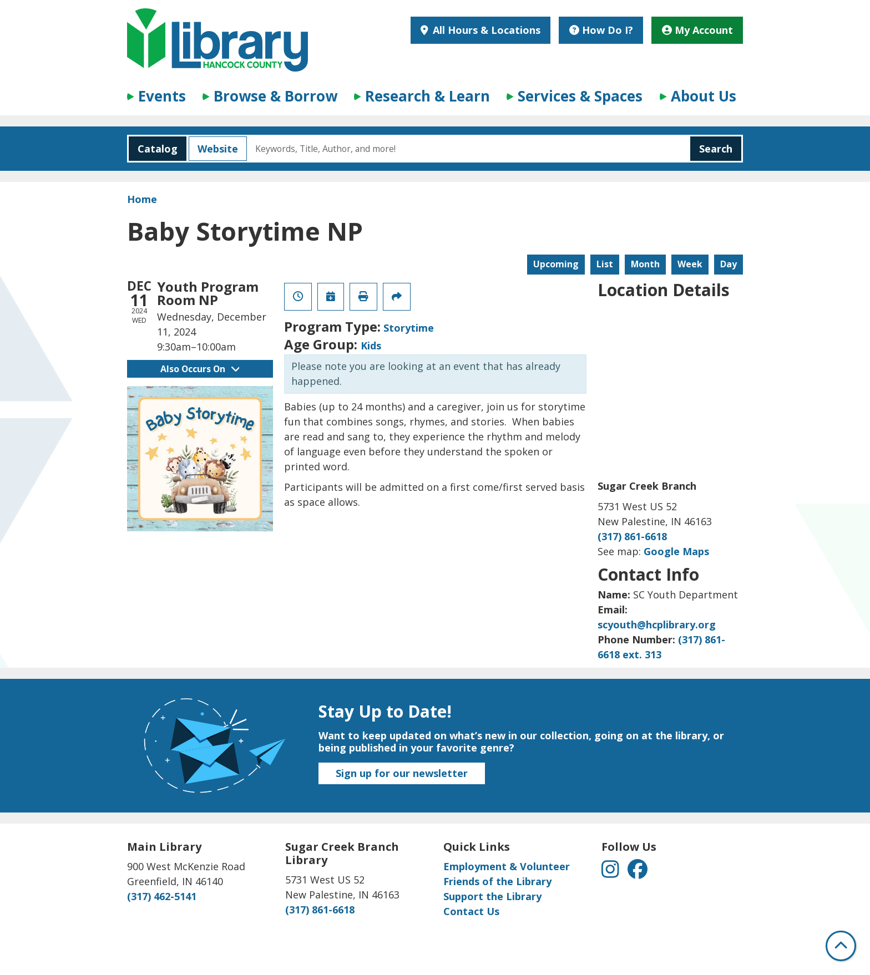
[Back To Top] (841, 946)
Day (728, 264)
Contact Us (471, 911)
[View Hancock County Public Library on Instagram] (611, 873)
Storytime (408, 327)
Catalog (153, 148)
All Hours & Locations (485, 30)
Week (689, 264)
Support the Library (492, 896)
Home (142, 199)
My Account (697, 30)
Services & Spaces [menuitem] (580, 96)
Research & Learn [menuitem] (427, 96)
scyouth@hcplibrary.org (657, 624)
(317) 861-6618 (632, 536)
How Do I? (601, 30)
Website (213, 148)
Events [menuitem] (162, 96)
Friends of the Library (497, 881)
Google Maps (676, 551)
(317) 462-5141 (161, 896)
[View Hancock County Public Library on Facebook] (638, 873)
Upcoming (556, 264)
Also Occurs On (199, 369)
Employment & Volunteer (506, 866)
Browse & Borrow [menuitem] (275, 96)
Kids (371, 345)
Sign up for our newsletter (402, 773)
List (604, 264)
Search (715, 148)
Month (645, 264)
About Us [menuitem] (703, 96)
